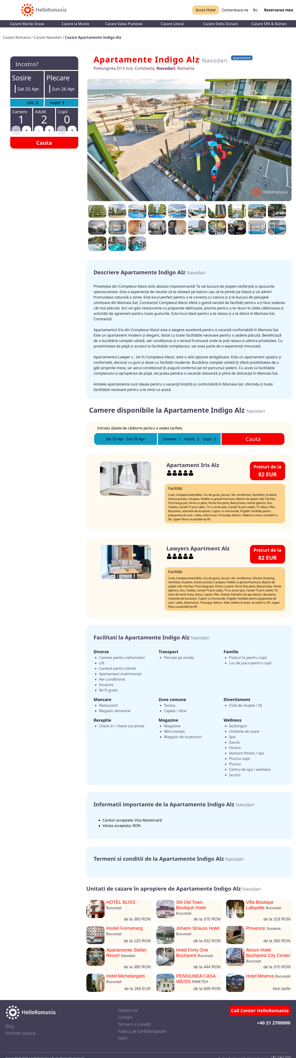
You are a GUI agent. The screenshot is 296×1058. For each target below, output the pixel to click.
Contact (125, 1017)
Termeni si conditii (134, 1024)
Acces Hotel (205, 9)
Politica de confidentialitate (142, 1031)
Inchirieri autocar (21, 1033)
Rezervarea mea (278, 9)
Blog (10, 1026)
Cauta (44, 142)
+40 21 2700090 (274, 1023)
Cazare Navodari (48, 37)
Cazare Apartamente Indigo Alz (93, 37)
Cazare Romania (17, 37)
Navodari (215, 60)
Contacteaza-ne (235, 9)
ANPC (123, 1038)
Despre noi (128, 1010)
